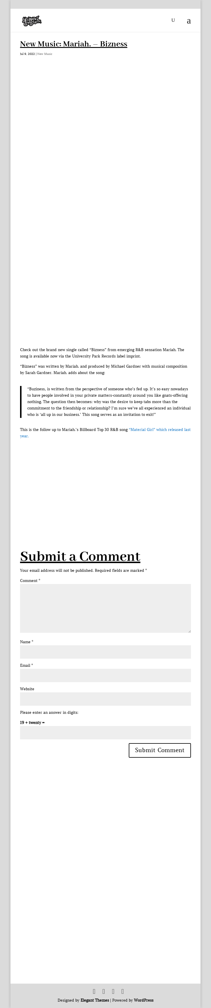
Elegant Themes (95, 1000)
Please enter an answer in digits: (49, 712)
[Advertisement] (115, 480)
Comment (30, 580)
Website (27, 689)
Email (26, 665)
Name (26, 641)
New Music (44, 54)
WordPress (143, 1000)
